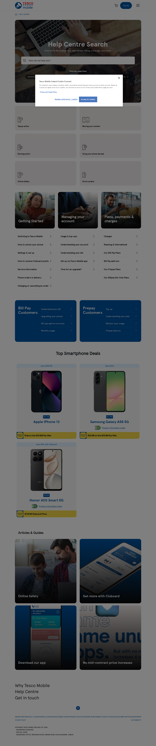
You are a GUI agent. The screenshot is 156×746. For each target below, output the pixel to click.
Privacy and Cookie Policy (48, 92)
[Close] (119, 78)
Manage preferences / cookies (66, 99)
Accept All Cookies (88, 99)
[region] (79, 91)
